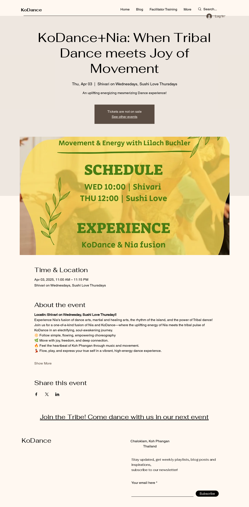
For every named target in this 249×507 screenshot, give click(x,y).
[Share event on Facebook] (36, 394)
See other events (124, 117)
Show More (43, 363)
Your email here (143, 482)
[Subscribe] (207, 493)
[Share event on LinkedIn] (57, 394)
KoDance (31, 10)
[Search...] (211, 9)
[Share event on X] (47, 394)
